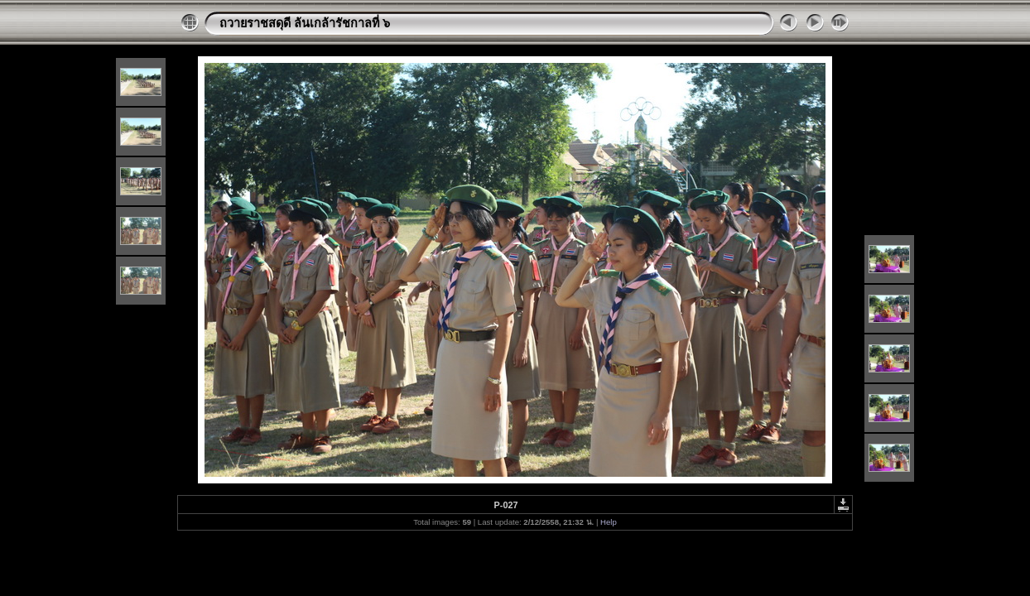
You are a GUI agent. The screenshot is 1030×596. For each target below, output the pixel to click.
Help (608, 521)
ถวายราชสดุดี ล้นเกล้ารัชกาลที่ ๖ (304, 23)
